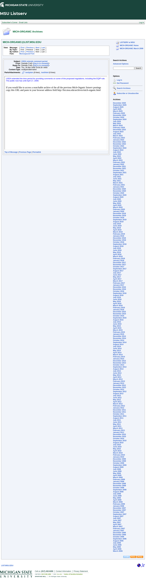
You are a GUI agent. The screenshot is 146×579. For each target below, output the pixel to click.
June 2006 (117, 545)
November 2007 (119, 510)
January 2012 (118, 408)
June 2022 (117, 154)
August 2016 (118, 295)
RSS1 (133, 557)
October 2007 (118, 512)
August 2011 (118, 418)
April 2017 (117, 279)
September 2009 (119, 465)
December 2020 (119, 189)
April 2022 (117, 158)
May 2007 (117, 522)
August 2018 (118, 246)
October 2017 (118, 267)
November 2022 (119, 144)
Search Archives (120, 60)
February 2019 (119, 234)
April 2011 (117, 426)
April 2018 (117, 254)
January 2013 (118, 383)
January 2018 (118, 261)
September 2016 (119, 293)
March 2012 (117, 404)
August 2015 (118, 320)
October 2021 (118, 171)
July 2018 (117, 248)
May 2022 (117, 156)
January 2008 (118, 506)
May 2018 (117, 252)
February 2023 (119, 138)
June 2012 (117, 398)
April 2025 (117, 109)
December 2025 (119, 103)
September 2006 (119, 539)
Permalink (37, 152)
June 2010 (117, 447)
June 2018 (117, 250)
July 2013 (117, 371)
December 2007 (119, 508)
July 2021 (117, 177)
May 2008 (117, 498)
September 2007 (119, 514)
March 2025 (117, 111)
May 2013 (117, 375)
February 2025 (119, 113)
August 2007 (118, 516)
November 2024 (119, 115)
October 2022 (118, 146)
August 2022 (118, 150)
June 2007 (117, 520)
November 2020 (119, 191)
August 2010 (118, 443)
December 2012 (119, 385)
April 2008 (117, 500)
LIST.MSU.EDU (7, 566)
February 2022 (119, 162)
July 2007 (117, 518)
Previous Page (25, 152)
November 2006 (119, 535)
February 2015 (119, 332)
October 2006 (118, 537)
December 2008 (119, 484)
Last (43, 48)
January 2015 (118, 334)
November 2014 (119, 338)
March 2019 (117, 232)
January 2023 (118, 140)
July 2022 (117, 152)
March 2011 (117, 428)
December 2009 (119, 459)
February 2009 (119, 479)
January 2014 (118, 359)
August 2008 (118, 492)
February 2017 (119, 283)
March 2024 (117, 126)
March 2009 (117, 477)
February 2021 (119, 185)
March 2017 (117, 281)
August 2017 (118, 271)
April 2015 (117, 328)
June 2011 (117, 422)
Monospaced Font (26, 54)
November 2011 (119, 412)
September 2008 (119, 490)
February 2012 (119, 406)
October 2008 (118, 488)
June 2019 (117, 226)
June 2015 (117, 324)
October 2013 (118, 365)
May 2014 (117, 351)
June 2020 (117, 201)
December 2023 (119, 130)
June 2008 (117, 496)
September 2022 (119, 148)
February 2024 (119, 128)
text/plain (29, 72)
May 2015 (117, 326)
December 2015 (119, 312)
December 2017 (119, 263)
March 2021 (117, 183)
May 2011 (117, 424)
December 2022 (119, 142)
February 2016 (119, 308)
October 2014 (118, 340)
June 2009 (117, 471)
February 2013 (119, 381)
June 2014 (117, 349)
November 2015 (119, 314)
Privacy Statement (81, 571)
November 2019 (119, 216)
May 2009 (117, 473)
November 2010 (119, 436)
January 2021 (118, 187)
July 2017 (117, 273)
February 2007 (119, 529)
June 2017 (117, 275)
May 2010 (117, 449)
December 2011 (119, 410)
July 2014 (117, 346)
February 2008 (119, 504)
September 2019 (119, 220)
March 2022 (117, 160)
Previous (30, 48)
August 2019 (118, 222)
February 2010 (119, 455)
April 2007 (117, 524)
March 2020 (117, 207)
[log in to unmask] (40, 63)
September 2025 (119, 105)
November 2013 (119, 363)
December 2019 (119, 213)
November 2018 (119, 240)
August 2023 (118, 132)
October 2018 (118, 242)
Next (37, 48)
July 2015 (117, 322)
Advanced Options (120, 64)
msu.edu (59, 574)
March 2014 (117, 355)
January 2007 (118, 531)
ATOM (126, 557)
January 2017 (118, 285)
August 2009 (118, 467)
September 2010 (119, 441)
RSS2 (140, 557)
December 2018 (119, 238)
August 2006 (118, 541)
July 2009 (117, 469)
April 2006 (117, 549)
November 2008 (119, 486)
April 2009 (117, 475)
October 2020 (118, 193)
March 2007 (117, 527)
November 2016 (119, 289)
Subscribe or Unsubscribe (128, 93)
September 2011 (119, 416)
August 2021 (118, 175)
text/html (45, 72)
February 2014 (119, 357)
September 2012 (119, 391)
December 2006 (119, 533)
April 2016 (117, 304)
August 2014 (118, 344)
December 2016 (119, 287)
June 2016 (117, 299)
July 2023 (117, 134)
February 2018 (119, 258)
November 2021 (119, 168)
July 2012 (117, 396)
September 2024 (119, 119)
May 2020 (117, 203)
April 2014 (117, 353)
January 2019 (118, 236)
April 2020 (117, 205)
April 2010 (117, 451)
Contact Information (63, 571)
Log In (119, 80)
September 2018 (119, 244)
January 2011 (118, 432)
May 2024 (117, 123)
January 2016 (118, 310)
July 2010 (117, 445)
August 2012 (118, 394)
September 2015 (119, 318)
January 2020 (118, 211)
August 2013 (118, 369)
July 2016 (117, 297)
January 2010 (118, 457)
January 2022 (118, 164)
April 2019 (117, 230)
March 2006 (117, 551)
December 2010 (119, 434)
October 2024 (118, 117)
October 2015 (118, 316)
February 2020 (119, 209)
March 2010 (117, 453)
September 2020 (119, 195)
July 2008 (117, 494)
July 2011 (117, 420)
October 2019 (118, 218)
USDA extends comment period (34, 61)
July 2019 (117, 224)
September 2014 (119, 342)
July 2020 (117, 199)
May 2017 (117, 277)
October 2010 (118, 439)
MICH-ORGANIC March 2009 (131, 48)
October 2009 (118, 463)
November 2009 (119, 461)
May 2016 (117, 301)
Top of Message (11, 152)
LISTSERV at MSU (127, 42)
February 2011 (119, 430)
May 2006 (117, 547)
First (22, 48)
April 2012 (117, 402)
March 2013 (117, 379)
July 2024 (117, 121)
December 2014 (119, 336)
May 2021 (117, 181)
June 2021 (117, 179)
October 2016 (118, 291)
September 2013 (119, 367)
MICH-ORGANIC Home (129, 45)
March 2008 (117, 502)
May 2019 (117, 228)
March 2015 (117, 330)
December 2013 (119, 361)
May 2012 (117, 400)
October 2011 (118, 414)
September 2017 (119, 269)
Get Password (122, 83)
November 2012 (119, 387)
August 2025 (118, 107)
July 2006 (117, 543)
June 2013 (117, 373)
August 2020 (118, 197)
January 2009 (118, 482)
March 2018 (117, 256)
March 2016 (117, 306)
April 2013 (117, 377)
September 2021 (119, 173)
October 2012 (118, 389)
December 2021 (119, 166)
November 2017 (119, 265)
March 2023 (117, 136)
